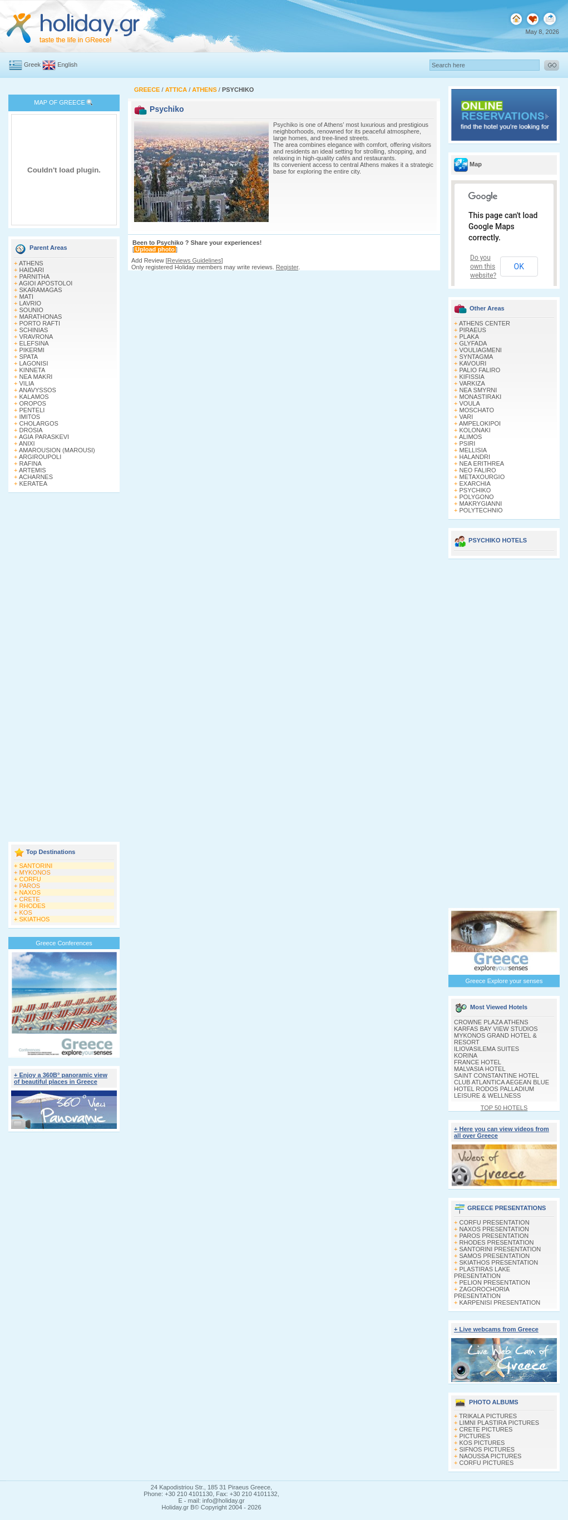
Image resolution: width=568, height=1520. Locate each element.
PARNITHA (34, 276)
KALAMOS (34, 396)
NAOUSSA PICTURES (491, 1456)
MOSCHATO (477, 410)
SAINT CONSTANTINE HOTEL (496, 1075)
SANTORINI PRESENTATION (500, 1249)
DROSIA (31, 430)
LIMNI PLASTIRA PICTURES (500, 1422)
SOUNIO (31, 310)
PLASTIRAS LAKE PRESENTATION (482, 1272)
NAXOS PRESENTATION (495, 1229)
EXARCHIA (475, 483)
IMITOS (30, 416)
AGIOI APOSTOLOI (45, 283)
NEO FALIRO (478, 470)
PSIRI (468, 443)
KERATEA (33, 483)
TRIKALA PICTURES (488, 1416)
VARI (466, 416)
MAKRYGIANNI (481, 503)
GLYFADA (473, 343)
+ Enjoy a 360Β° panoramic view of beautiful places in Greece (60, 1078)
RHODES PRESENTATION (497, 1242)
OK (519, 266)
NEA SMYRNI (478, 390)
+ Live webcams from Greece (496, 1329)
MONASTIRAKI (481, 396)
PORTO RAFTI (40, 323)
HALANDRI (475, 456)
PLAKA (469, 336)
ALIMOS (470, 436)
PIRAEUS (473, 330)
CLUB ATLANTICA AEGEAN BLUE (501, 1082)
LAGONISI (33, 363)
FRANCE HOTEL (477, 1062)
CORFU (30, 879)
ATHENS (31, 263)
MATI (26, 296)
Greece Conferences (64, 943)
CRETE (29, 899)
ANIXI (27, 443)
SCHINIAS (33, 330)
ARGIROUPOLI (40, 456)
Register (287, 267)
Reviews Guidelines (194, 260)
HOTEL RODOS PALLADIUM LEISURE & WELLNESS (494, 1092)
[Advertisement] (64, 668)
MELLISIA (473, 450)
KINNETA (32, 370)
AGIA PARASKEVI (44, 436)
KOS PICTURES (482, 1442)
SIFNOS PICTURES (487, 1449)
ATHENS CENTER (484, 323)
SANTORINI (36, 865)
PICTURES (475, 1436)
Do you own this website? (483, 266)
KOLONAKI (475, 430)
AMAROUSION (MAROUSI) (57, 450)
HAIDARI (32, 270)
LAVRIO (30, 303)
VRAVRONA (36, 336)
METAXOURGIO (482, 476)
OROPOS (32, 403)
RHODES (32, 905)
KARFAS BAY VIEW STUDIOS (496, 1028)
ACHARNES (36, 476)
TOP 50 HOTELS (504, 1107)
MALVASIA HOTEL (480, 1068)
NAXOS (30, 892)
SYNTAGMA (476, 356)
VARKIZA (472, 383)
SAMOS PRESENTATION (495, 1255)
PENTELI (32, 410)
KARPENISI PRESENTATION (500, 1302)
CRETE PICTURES (486, 1429)
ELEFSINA (34, 343)
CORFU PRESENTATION (495, 1222)
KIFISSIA (472, 376)
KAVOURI (473, 363)
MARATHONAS (40, 316)
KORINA (465, 1055)
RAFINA (30, 463)
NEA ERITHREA (482, 463)
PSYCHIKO (475, 490)
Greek (32, 64)
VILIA (26, 383)
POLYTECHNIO (481, 510)
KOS (25, 912)
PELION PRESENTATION (495, 1282)
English (67, 64)
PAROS (30, 885)
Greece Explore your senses (504, 981)
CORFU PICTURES (487, 1462)
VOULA (470, 403)
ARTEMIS (32, 470)
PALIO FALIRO (480, 370)
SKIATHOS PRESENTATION (499, 1262)
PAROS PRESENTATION (494, 1235)
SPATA (28, 356)
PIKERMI (32, 350)
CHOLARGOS (38, 423)
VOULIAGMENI (481, 350)
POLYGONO (477, 496)
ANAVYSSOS (37, 390)
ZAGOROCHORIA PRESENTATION (481, 1292)
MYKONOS (35, 872)
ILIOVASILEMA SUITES (486, 1048)
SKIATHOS (34, 919)
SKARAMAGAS (40, 290)
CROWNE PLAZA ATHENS (491, 1022)
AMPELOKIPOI (480, 423)
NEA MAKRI (36, 376)
